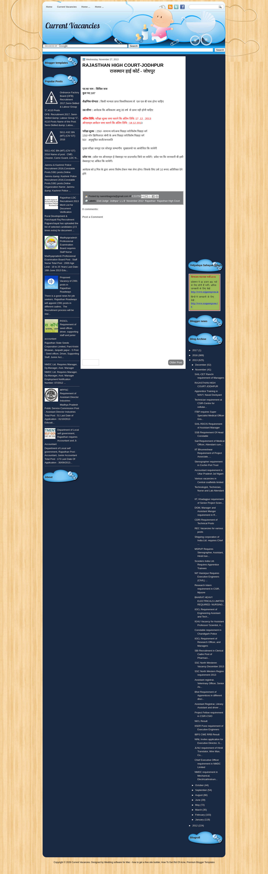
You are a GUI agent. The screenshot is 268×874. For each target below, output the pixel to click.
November (201, 369)
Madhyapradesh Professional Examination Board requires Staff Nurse (68, 244)
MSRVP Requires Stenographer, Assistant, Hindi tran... (209, 553)
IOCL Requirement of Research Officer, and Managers (208, 642)
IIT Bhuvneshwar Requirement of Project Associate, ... (208, 453)
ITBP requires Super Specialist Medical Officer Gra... (209, 415)
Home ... (86, 7)
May (197, 805)
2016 (195, 355)
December (201, 364)
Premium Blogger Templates (201, 862)
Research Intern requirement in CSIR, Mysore (207, 589)
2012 (195, 825)
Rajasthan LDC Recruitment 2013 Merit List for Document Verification (69, 204)
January (199, 819)
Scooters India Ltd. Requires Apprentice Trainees (207, 565)
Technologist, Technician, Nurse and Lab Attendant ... (209, 491)
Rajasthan (150, 200)
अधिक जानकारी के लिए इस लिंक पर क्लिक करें (133, 186)
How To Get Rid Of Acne (173, 862)
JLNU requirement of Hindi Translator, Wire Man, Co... (209, 751)
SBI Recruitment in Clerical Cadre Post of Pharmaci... (209, 654)
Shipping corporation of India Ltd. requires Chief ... (209, 541)
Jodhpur (114, 200)
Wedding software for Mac (117, 862)
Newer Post (91, 362)
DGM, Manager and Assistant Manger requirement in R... (206, 511)
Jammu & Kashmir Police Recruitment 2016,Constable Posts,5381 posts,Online (60, 169)
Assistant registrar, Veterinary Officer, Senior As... (209, 683)
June (198, 800)
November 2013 (135, 200)
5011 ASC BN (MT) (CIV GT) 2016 (67, 136)
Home (49, 7)
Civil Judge (103, 200)
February (200, 814)
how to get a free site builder (146, 862)
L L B (122, 200)
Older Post (176, 362)
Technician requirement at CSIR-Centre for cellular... (208, 403)
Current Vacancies (67, 7)
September (201, 790)
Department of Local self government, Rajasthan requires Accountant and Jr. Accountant (62, 437)
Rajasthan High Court (168, 200)
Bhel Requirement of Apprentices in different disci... (208, 696)
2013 (195, 360)
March (198, 809)
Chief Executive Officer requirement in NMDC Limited (208, 764)
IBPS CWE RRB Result (207, 734)
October (199, 785)
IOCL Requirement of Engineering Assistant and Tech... (208, 613)
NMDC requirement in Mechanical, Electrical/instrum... (206, 776)
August (199, 795)
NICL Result (201, 721)
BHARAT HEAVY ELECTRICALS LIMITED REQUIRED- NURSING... (210, 601)
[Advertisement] (133, 327)
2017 (195, 350)
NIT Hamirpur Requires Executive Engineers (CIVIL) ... (207, 577)
